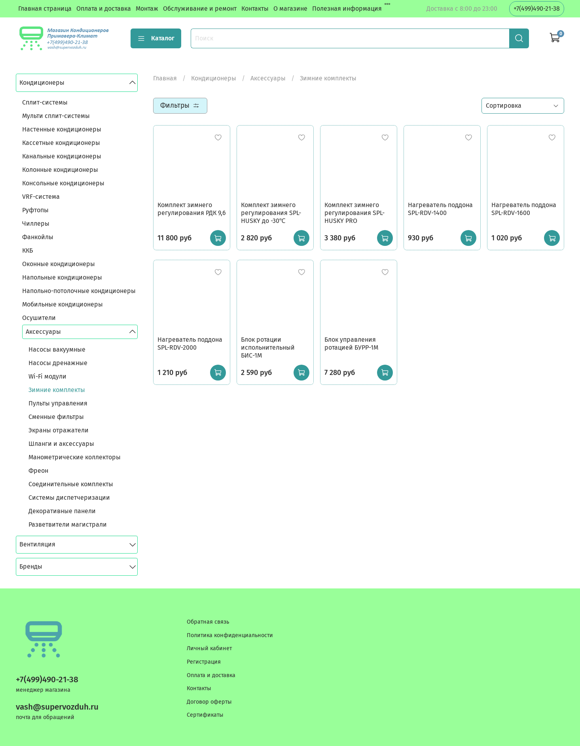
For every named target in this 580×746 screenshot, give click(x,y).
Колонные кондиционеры (60, 169)
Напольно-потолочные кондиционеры (79, 291)
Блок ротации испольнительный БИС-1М (268, 347)
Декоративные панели (62, 511)
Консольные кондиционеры (63, 183)
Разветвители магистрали (67, 524)
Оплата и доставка (103, 8)
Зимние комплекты (56, 390)
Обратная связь (208, 621)
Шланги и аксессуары (61, 443)
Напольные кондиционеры (62, 277)
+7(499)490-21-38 (537, 8)
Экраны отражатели (58, 430)
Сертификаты (205, 715)
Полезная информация (347, 8)
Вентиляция (37, 544)
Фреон (38, 470)
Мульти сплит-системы (56, 116)
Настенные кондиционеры (61, 129)
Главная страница (45, 8)
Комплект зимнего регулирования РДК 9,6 (191, 209)
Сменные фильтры (56, 417)
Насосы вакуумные (56, 349)
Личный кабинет (209, 648)
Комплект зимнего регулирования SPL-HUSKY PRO (354, 213)
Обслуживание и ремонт (200, 8)
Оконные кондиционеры (58, 264)
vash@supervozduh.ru (57, 707)
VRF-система (41, 196)
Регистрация (204, 661)
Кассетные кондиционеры (61, 143)
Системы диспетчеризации (69, 497)
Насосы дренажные (57, 363)
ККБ (27, 250)
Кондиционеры (213, 78)
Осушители (39, 318)
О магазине (290, 8)
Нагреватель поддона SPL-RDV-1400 (440, 209)
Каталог (155, 38)
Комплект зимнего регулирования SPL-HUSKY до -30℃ (271, 213)
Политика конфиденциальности (230, 635)
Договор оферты (209, 701)
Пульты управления (57, 403)
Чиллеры (35, 223)
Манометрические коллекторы (74, 457)
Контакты (255, 8)
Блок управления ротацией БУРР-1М (351, 343)
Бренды (30, 566)
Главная (165, 78)
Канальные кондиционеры (61, 156)
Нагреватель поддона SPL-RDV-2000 (189, 343)
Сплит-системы (45, 102)
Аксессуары (268, 78)
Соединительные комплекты (70, 484)
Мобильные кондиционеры (62, 304)
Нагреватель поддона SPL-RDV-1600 (523, 209)
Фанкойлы (37, 237)
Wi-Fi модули (47, 376)
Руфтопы (35, 210)
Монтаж (147, 8)
